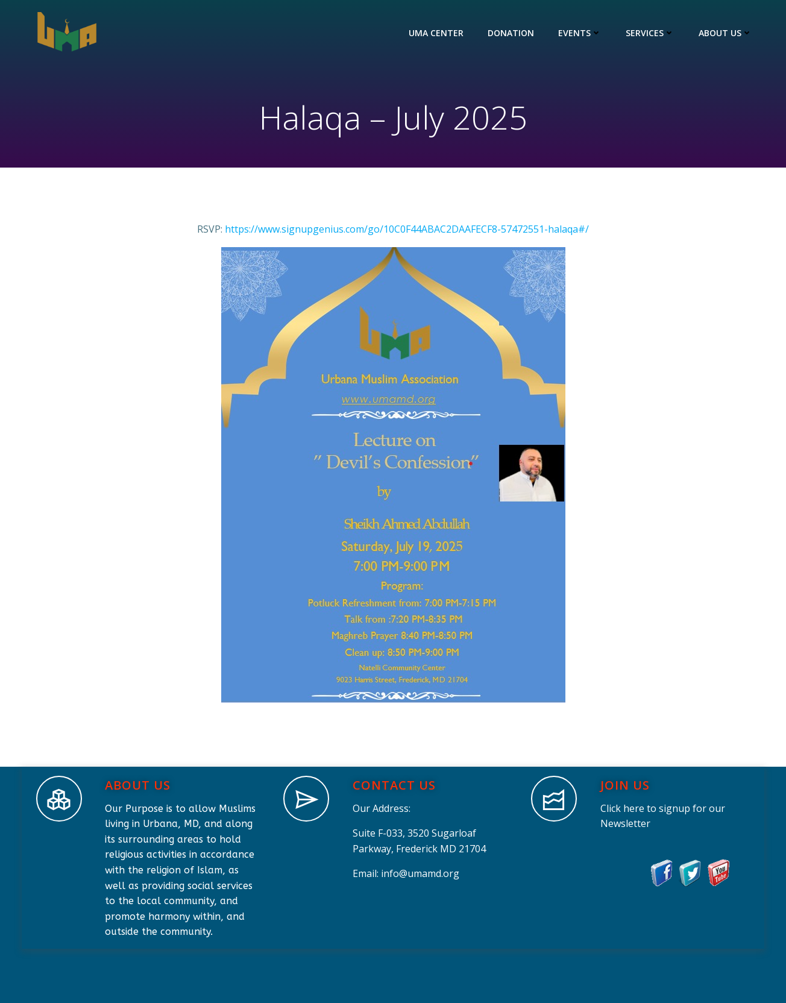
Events (580, 33)
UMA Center (436, 33)
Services (650, 33)
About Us (725, 33)
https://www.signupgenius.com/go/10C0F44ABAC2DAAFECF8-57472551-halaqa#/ (407, 229)
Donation (511, 33)
